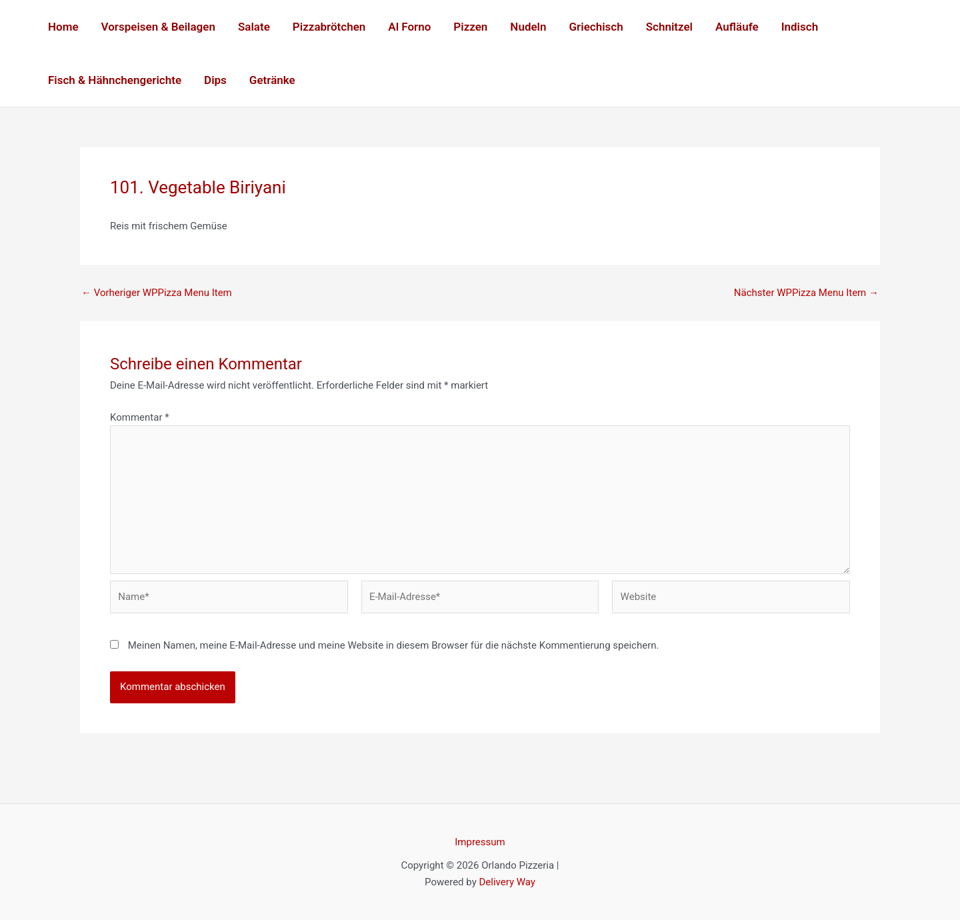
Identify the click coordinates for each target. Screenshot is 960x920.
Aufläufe (737, 26)
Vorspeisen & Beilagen (158, 26)
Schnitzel (669, 26)
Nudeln (528, 26)
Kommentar (139, 417)
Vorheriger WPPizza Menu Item (156, 293)
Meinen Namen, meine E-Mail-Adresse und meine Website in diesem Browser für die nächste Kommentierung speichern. (393, 645)
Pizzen (470, 26)
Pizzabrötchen (329, 26)
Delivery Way (507, 882)
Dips (215, 80)
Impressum (480, 842)
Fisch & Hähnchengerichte (114, 80)
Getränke (272, 80)
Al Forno (409, 26)
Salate (254, 26)
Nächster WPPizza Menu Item (806, 293)
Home (63, 26)
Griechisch (596, 26)
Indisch (799, 26)
